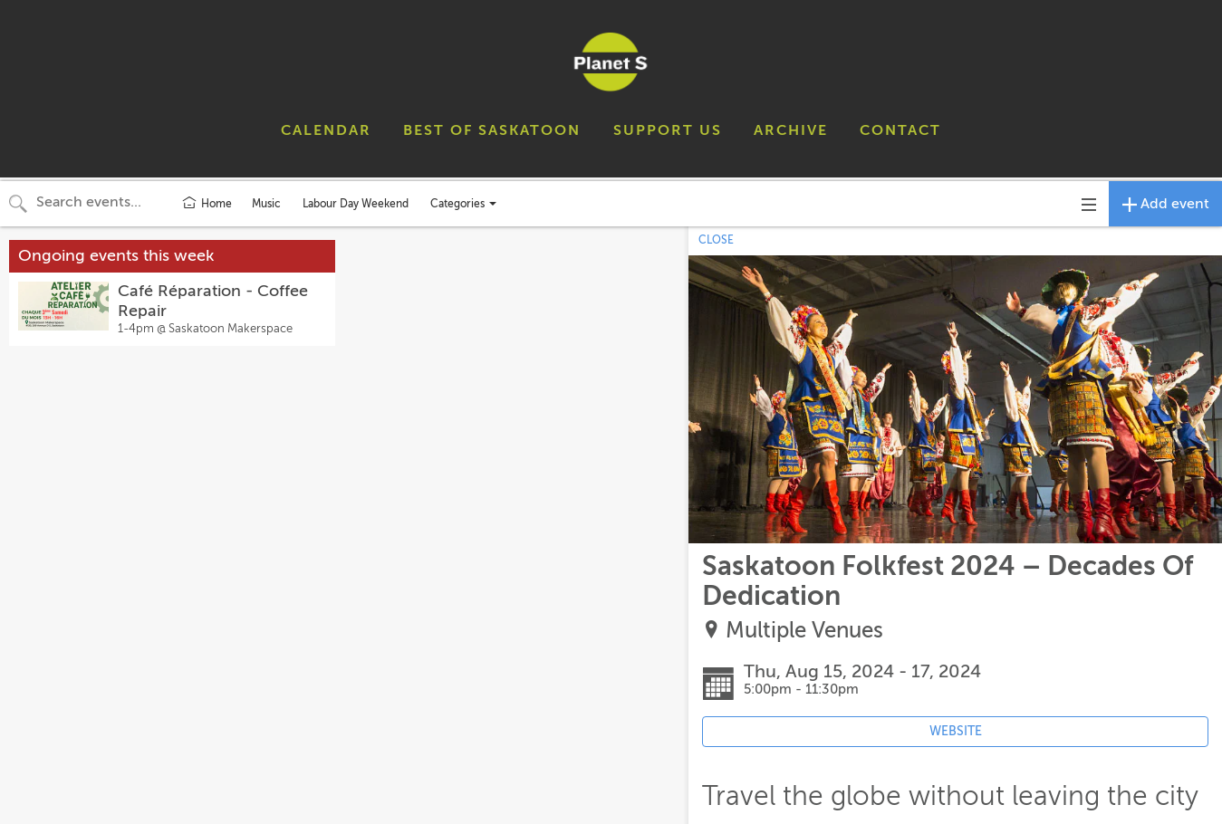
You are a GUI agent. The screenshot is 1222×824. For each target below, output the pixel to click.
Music (266, 203)
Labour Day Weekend (356, 203)
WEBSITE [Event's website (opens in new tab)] (955, 731)
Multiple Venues (804, 630)
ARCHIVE (791, 130)
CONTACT (900, 130)
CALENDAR (326, 130)
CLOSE (716, 240)
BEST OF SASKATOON (492, 130)
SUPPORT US (667, 130)
